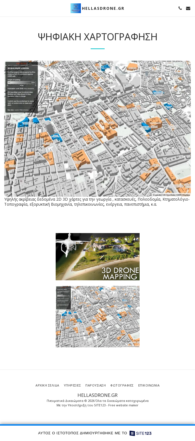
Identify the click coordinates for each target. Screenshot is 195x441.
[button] (6, 8)
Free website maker (123, 405)
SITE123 (99, 405)
